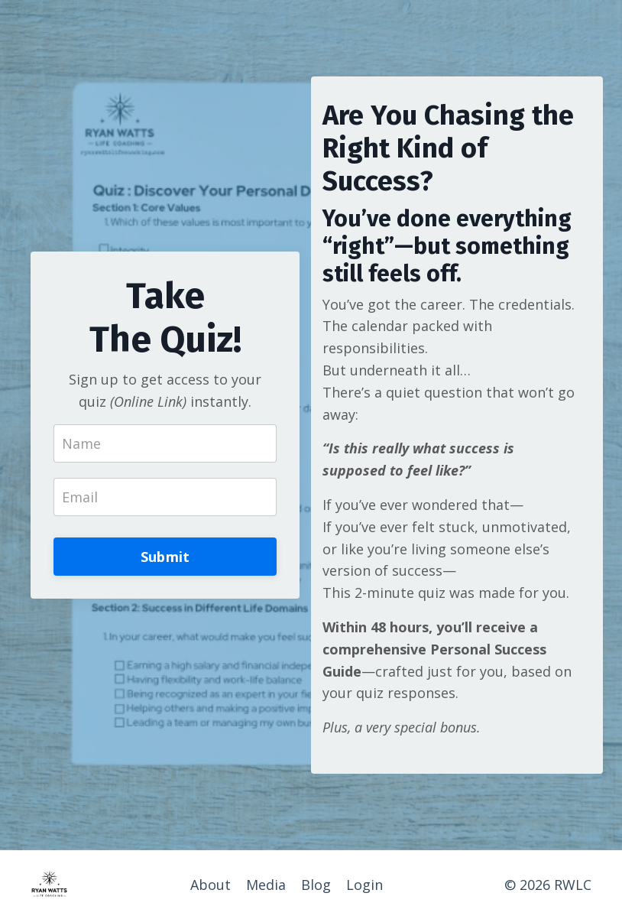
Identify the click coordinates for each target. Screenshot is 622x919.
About (210, 884)
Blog (316, 884)
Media (266, 884)
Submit (165, 556)
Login (364, 884)
